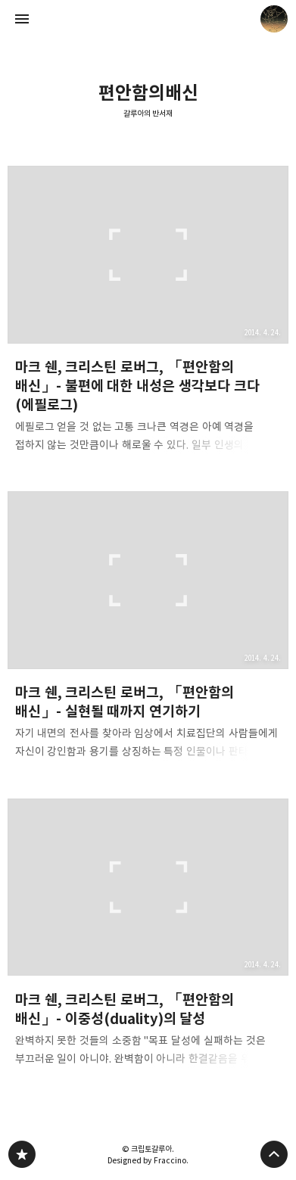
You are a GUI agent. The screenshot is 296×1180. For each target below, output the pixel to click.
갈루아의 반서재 (148, 113)
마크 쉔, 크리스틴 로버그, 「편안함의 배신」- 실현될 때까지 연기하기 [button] (148, 630)
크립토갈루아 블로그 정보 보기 (274, 19)
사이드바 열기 (22, 19)
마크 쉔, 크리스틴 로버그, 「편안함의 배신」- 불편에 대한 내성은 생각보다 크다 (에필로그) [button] (148, 314)
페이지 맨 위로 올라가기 (274, 1154)
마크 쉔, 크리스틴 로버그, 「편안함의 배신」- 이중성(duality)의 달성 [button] (148, 936)
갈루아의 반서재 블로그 (22, 1154)
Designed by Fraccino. (148, 1160)
